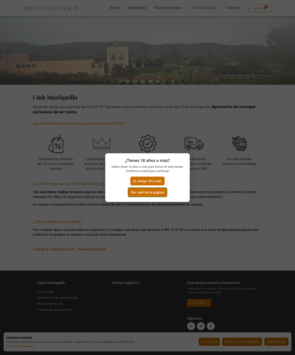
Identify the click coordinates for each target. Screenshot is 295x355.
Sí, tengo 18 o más (147, 181)
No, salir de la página (147, 192)
